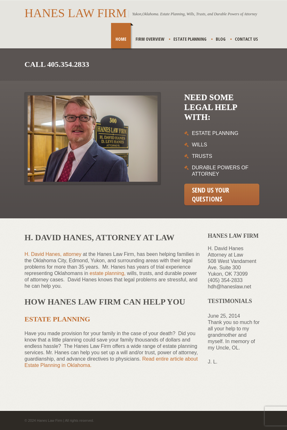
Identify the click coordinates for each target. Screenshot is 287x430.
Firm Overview (150, 39)
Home (121, 39)
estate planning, (108, 273)
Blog (221, 39)
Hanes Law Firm (75, 13)
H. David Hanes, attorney (52, 254)
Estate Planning (189, 39)
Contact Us (246, 39)
